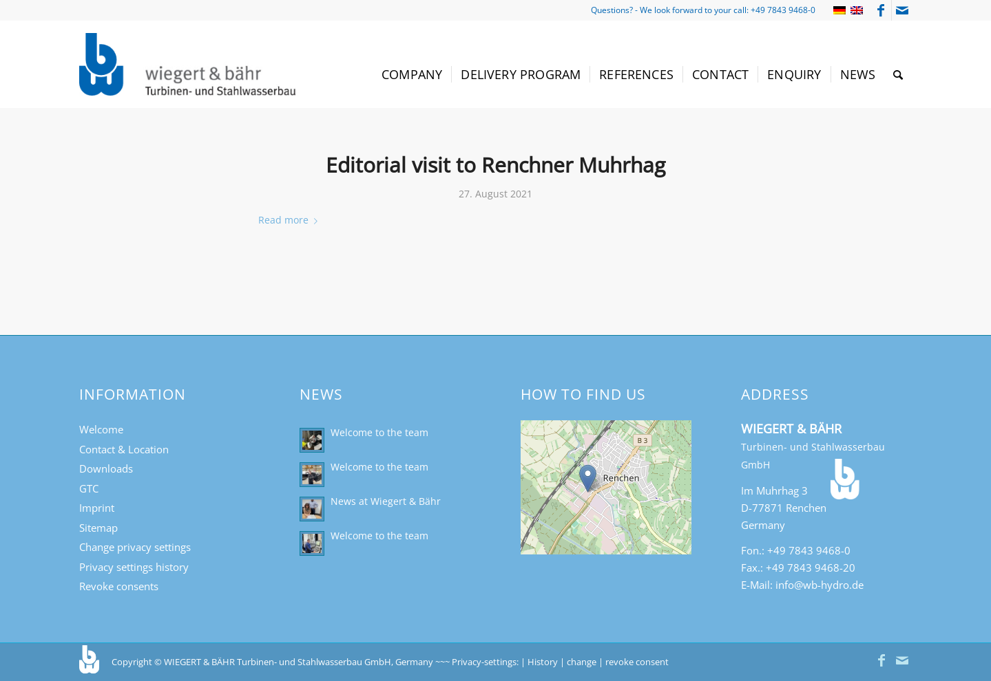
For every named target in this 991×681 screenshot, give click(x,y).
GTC (88, 488)
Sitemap (98, 527)
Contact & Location (124, 449)
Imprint (96, 508)
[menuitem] (412, 74)
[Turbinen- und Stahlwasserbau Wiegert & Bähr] (189, 64)
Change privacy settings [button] (135, 547)
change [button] (581, 662)
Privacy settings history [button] (134, 567)
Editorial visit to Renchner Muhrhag (495, 165)
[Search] (898, 74)
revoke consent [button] (637, 662)
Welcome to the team (379, 432)
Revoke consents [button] (118, 586)
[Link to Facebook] (881, 10)
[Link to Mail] (902, 10)
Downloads (106, 468)
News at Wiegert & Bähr (386, 501)
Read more (290, 219)
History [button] (543, 662)
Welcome (101, 429)
